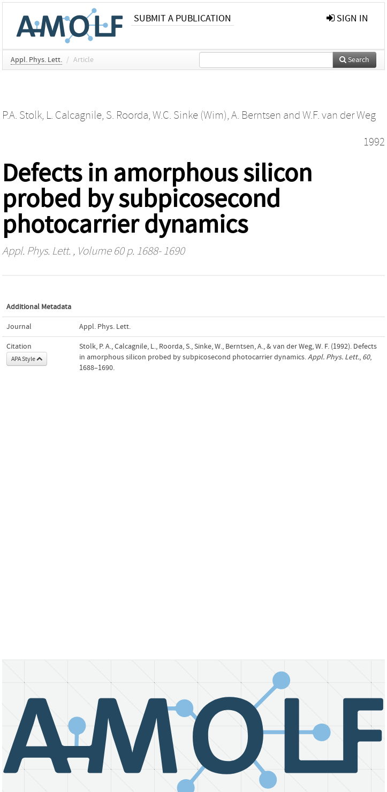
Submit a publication (182, 18)
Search (354, 60)
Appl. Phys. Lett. (36, 60)
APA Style (26, 359)
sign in (347, 18)
